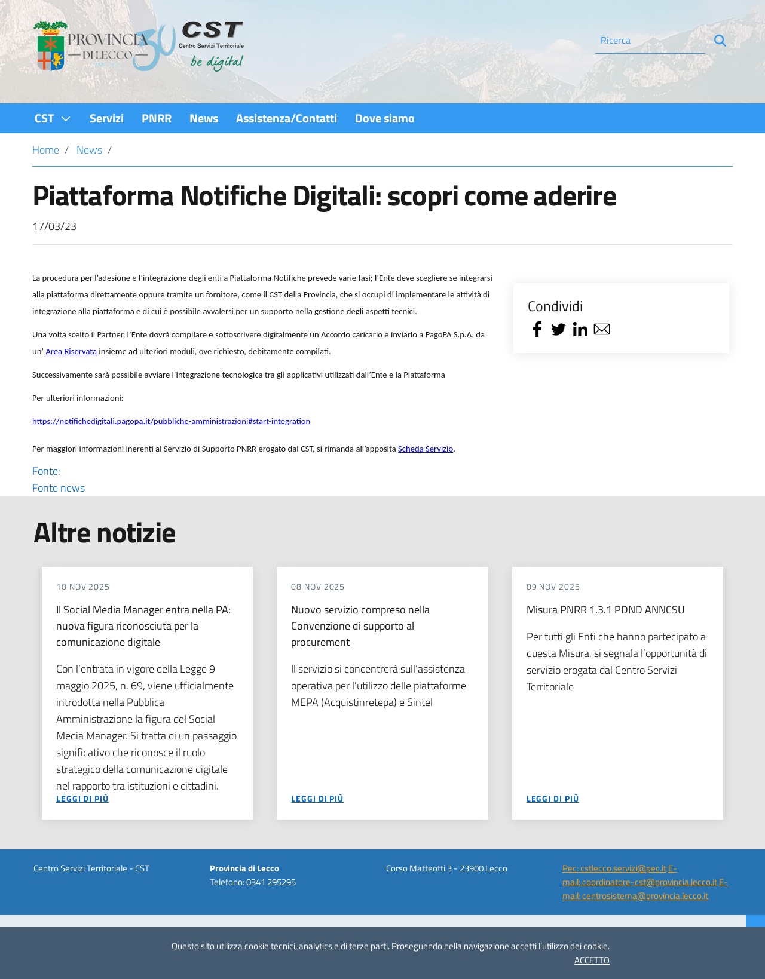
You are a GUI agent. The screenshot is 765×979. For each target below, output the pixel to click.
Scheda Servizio (425, 448)
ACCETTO (592, 960)
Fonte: (264, 479)
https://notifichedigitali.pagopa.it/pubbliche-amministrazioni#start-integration (171, 421)
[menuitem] (53, 118)
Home (45, 150)
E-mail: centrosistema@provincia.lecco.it (645, 889)
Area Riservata (71, 351)
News (89, 150)
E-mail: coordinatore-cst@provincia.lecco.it (639, 875)
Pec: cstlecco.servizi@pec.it (614, 868)
